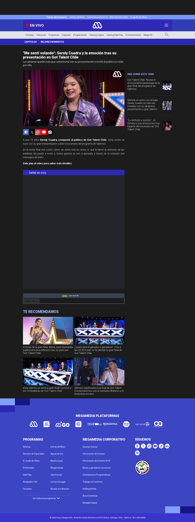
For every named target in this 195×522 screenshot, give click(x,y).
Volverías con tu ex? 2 (97, 17)
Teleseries (41, 35)
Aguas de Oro (57, 454)
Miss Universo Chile (119, 17)
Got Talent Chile (31, 301)
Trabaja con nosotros (92, 482)
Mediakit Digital (90, 503)
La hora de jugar (58, 482)
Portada (30, 35)
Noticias (26, 447)
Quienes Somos (90, 447)
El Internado (28, 468)
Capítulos (66, 35)
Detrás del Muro (77, 17)
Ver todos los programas (46, 498)
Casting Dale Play (115, 35)
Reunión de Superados (33, 454)
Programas (54, 35)
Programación (80, 35)
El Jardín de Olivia (138, 17)
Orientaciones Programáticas (96, 475)
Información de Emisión (94, 454)
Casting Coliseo (97, 35)
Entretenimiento (133, 35)
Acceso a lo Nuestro (60, 489)
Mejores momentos (52, 42)
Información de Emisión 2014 (96, 461)
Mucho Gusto (57, 461)
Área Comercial (90, 496)
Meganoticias (57, 468)
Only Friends (56, 475)
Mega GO (148, 35)
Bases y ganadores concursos (97, 468)
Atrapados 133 (30, 482)
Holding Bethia (89, 489)
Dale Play (27, 475)
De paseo (27, 489)
